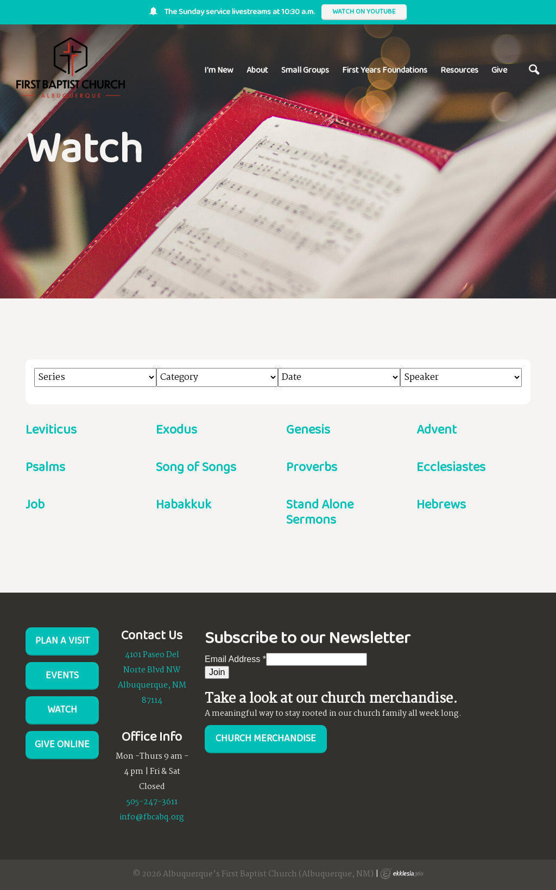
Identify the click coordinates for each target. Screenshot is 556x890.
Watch (62, 709)
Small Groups (305, 69)
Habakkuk (183, 503)
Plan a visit (62, 640)
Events (62, 675)
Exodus (176, 428)
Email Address (235, 659)
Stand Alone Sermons (319, 511)
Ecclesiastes (450, 466)
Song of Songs (196, 466)
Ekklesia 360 (402, 873)
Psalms (45, 466)
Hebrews (441, 503)
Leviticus (51, 428)
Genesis (308, 428)
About (257, 69)
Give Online (62, 744)
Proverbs (311, 466)
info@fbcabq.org (151, 817)
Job (35, 503)
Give (499, 69)
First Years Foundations (384, 69)
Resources (459, 69)
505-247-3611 (152, 802)
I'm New (218, 69)
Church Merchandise (266, 738)
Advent (436, 428)
